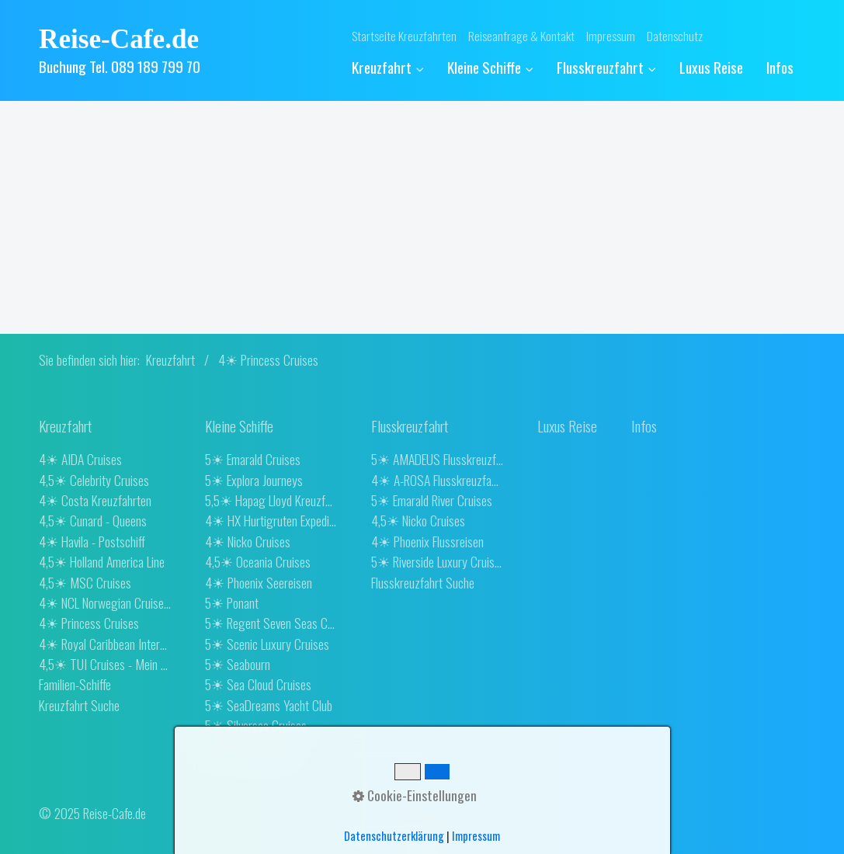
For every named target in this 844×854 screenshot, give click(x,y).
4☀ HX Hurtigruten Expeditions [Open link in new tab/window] (271, 520)
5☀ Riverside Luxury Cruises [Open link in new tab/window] (437, 561)
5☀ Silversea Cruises (256, 725)
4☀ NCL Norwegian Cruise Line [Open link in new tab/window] (105, 602)
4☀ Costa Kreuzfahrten (95, 500)
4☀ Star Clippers (246, 746)
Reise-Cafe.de (119, 39)
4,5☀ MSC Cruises (85, 582)
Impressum (610, 35)
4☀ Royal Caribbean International (105, 644)
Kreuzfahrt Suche (79, 705)
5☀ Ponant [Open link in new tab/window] (232, 602)
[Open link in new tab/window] (567, 426)
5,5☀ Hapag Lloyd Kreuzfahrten (271, 500)
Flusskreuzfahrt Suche (422, 582)
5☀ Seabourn (237, 664)
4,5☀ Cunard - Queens (93, 520)
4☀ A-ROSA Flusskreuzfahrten (437, 480)
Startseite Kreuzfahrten (404, 35)
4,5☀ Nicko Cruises (418, 520)
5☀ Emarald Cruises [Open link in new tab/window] (252, 459)
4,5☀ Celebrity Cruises (94, 480)
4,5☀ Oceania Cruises (258, 561)
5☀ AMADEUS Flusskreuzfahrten (437, 459)
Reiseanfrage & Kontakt (521, 35)
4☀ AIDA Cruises (80, 459)
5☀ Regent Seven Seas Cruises (271, 623)
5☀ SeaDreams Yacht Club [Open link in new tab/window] (268, 705)
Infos (780, 67)
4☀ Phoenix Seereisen (258, 582)
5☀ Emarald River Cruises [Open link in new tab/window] (431, 500)
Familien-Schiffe (75, 684)
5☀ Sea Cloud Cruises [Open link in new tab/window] (258, 684)
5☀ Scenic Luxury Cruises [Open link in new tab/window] (267, 644)
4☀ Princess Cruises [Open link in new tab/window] (89, 623)
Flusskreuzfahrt (606, 67)
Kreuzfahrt (388, 67)
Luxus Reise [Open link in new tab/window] (711, 67)
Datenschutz (675, 35)
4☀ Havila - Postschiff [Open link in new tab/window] (92, 541)
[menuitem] (394, 68)
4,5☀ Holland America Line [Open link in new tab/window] (102, 561)
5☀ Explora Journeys (254, 480)
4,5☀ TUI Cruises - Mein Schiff (105, 664)
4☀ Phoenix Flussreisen (427, 541)
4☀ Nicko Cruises (247, 541)
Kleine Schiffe (490, 67)
